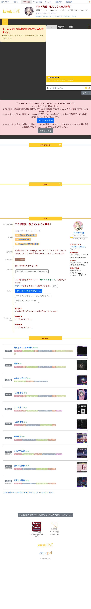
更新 (55, 286)
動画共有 (69, 2)
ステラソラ (18, 351)
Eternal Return (60, 351)
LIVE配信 (26, 2)
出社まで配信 (19, 480)
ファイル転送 (37, 2)
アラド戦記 (20, 259)
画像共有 (59, 2)
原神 (36, 351)
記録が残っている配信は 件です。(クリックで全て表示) (28, 492)
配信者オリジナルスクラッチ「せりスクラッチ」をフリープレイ (56, 16)
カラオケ (59, 410)
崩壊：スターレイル (45, 351)
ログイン (19, 286)
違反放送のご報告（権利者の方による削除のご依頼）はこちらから (45, 515)
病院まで (17, 436)
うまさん (47, 13)
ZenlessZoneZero (28, 351)
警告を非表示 (45, 131)
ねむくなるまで (20, 378)
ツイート (86, 93)
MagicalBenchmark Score (32, 271)
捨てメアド (5, 2)
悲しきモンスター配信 (23, 348)
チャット (48, 2)
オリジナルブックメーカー (27, 301)
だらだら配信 (19, 451)
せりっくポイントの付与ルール (28, 291)
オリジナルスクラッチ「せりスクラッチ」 (33, 296)
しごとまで (18, 393)
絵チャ (16, 2)
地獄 (16, 364)
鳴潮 (53, 351)
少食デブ (39, 13)
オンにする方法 (45, 120)
